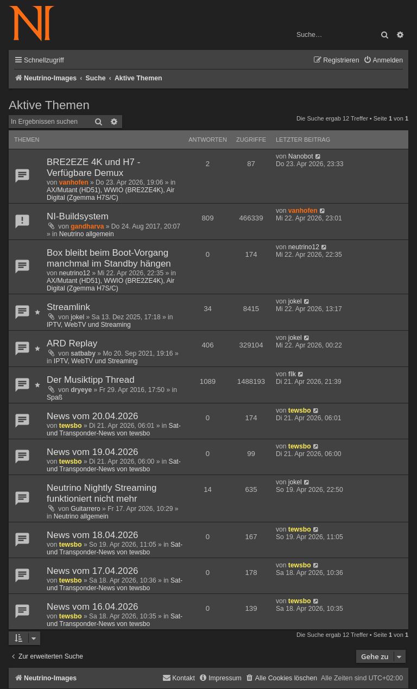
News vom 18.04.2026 (92, 535)
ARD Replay (72, 343)
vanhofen (74, 182)
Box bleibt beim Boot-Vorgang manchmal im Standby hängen (109, 258)
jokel (77, 317)
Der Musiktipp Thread (91, 380)
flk (292, 374)
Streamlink (68, 307)
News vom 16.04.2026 (92, 607)
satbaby (83, 353)
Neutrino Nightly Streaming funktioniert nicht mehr (101, 493)
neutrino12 (74, 273)
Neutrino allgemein (86, 234)
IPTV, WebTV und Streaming (89, 324)
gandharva (87, 226)
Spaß (54, 397)
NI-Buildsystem (78, 216)
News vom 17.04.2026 (92, 571)
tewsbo (70, 425)
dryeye (81, 390)
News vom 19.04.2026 (92, 452)
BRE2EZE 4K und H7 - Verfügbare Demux (93, 167)
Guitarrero (85, 509)
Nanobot (300, 156)
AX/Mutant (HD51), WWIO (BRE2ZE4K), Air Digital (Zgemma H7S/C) (110, 193)
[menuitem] (383, 60)
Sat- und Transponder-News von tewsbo (114, 429)
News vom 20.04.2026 (92, 416)
